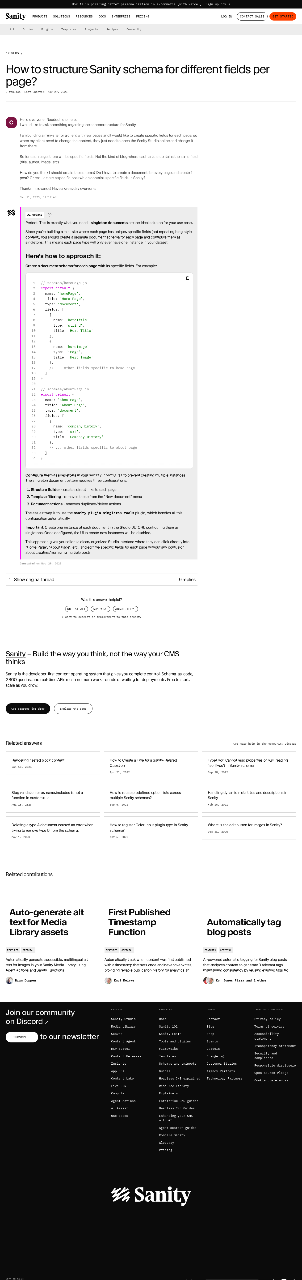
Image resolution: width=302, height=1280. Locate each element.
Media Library (123, 1026)
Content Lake (122, 1078)
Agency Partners (221, 1071)
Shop (210, 1034)
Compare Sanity (172, 1135)
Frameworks (168, 1049)
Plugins (47, 29)
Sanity (15, 653)
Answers (12, 53)
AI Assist (119, 1108)
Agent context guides (178, 1128)
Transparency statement (275, 1046)
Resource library (174, 1086)
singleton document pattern (55, 480)
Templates (68, 29)
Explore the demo (73, 708)
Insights (118, 1064)
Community (133, 29)
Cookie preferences (271, 1080)
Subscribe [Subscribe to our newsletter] (21, 1037)
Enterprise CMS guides (179, 1101)
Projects (91, 29)
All (11, 29)
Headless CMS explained (180, 1078)
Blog (210, 1026)
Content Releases (126, 1056)
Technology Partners (225, 1078)
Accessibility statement (266, 1036)
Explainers (168, 1093)
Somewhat (100, 609)
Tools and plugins (175, 1041)
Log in (226, 16)
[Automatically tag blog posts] (249, 937)
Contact (213, 1019)
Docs (102, 16)
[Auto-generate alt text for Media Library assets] (52, 937)
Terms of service (269, 1026)
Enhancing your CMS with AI (176, 1118)
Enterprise (121, 16)
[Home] (16, 16)
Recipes (112, 29)
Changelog (215, 1056)
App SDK (117, 1071)
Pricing (142, 16)
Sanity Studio (123, 1019)
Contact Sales (252, 16)
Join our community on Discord (40, 1017)
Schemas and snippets (178, 1064)
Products (39, 16)
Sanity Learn (170, 1034)
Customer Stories (222, 1064)
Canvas (116, 1034)
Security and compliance (265, 1055)
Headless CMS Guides (177, 1108)
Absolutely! (125, 609)
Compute (117, 1093)
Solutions (61, 16)
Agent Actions (123, 1101)
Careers (213, 1049)
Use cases (119, 1116)
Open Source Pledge (271, 1073)
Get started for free (28, 708)
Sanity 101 (168, 1026)
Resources (84, 16)
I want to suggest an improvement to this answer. (102, 617)
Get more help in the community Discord (264, 743)
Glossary (166, 1143)
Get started (283, 16)
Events (212, 1041)
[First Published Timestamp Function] (151, 937)
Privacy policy (267, 1019)
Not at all (76, 609)
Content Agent (123, 1041)
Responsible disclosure (275, 1065)
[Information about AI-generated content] (49, 214)
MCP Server (120, 1049)
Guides (28, 29)
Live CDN (118, 1086)
